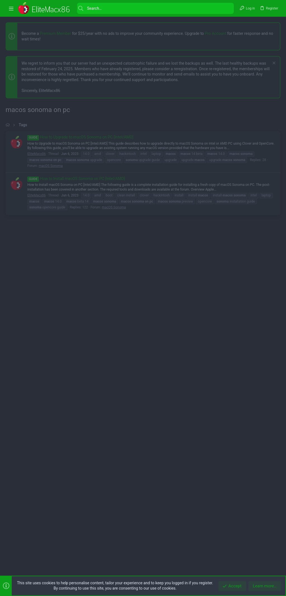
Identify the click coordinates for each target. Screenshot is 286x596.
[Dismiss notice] (273, 64)
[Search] (155, 8)
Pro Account (215, 33)
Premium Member (55, 33)
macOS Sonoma (51, 322)
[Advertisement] (143, 170)
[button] (11, 8)
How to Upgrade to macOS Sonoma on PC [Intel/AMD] (80, 293)
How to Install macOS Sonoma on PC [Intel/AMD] (76, 334)
